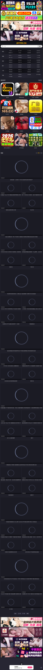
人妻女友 (29, 69)
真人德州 (20, 50)
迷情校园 (10, 71)
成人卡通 (29, 60)
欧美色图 (29, 64)
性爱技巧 (38, 71)
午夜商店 (20, 74)
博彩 (3, 51)
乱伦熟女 (29, 62)
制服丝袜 (10, 62)
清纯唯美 (20, 67)
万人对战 (29, 50)
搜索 (40, 46)
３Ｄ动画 (38, 55)
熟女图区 (29, 67)
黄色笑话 (29, 71)
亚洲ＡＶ (10, 55)
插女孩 (10, 74)
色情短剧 (20, 76)
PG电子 (10, 50)
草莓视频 (29, 74)
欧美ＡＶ (29, 55)
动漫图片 (38, 64)
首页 (15, 613)
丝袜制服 (20, 57)
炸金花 (20, 52)
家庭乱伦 (20, 69)
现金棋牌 (29, 52)
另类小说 (20, 71)
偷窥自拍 (10, 64)
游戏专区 (38, 50)
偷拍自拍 (20, 60)
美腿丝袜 (10, 67)
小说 (3, 70)
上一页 (19, 613)
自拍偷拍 (20, 55)
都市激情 (10, 69)
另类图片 (38, 67)
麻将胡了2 (11, 52)
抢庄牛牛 (38, 52)
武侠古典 (38, 69)
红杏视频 (10, 76)
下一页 (23, 613)
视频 (3, 56)
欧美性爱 (38, 60)
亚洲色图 (20, 64)
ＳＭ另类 (38, 57)
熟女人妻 (10, 57)
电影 (3, 61)
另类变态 (38, 62)
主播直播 (29, 57)
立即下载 (30, 667)
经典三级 (20, 62)
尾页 (27, 613)
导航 (3, 75)
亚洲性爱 (10, 60)
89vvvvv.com (21, 43)
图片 (3, 65)
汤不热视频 (38, 74)
